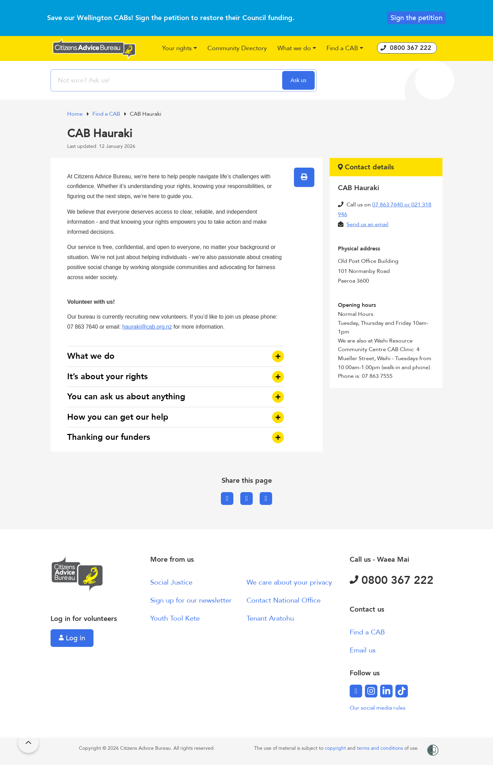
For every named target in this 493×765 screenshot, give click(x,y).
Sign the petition (416, 18)
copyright (336, 748)
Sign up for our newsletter (191, 600)
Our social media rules (377, 708)
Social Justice (171, 582)
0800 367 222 (391, 580)
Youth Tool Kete (175, 618)
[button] (179, 48)
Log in (72, 638)
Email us (363, 650)
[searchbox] (167, 80)
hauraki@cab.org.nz (147, 327)
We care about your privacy (289, 582)
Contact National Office (284, 600)
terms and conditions (380, 748)
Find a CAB (107, 114)
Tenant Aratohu (270, 618)
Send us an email (367, 224)
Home (75, 114)
